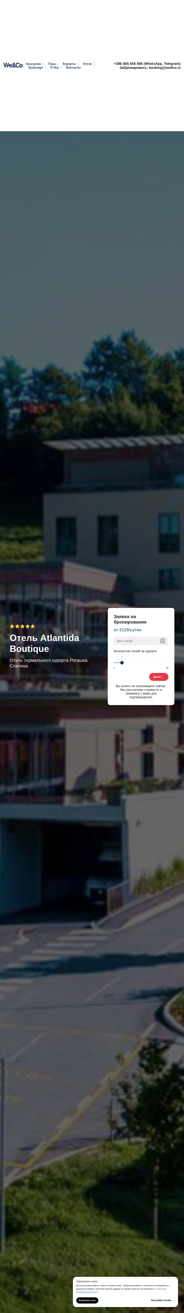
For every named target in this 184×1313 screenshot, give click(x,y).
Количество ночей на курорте (135, 651)
